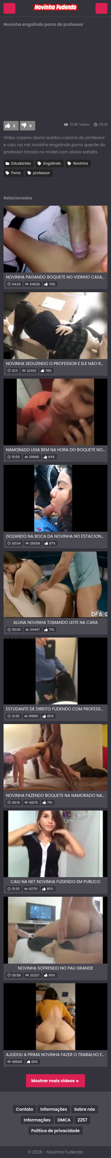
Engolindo (52, 163)
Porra (16, 172)
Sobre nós (84, 1109)
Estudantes (21, 163)
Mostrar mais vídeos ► (55, 1081)
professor (41, 172)
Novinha (80, 163)
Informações (53, 1109)
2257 (82, 1120)
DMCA (64, 1120)
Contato (24, 1109)
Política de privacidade (55, 1131)
